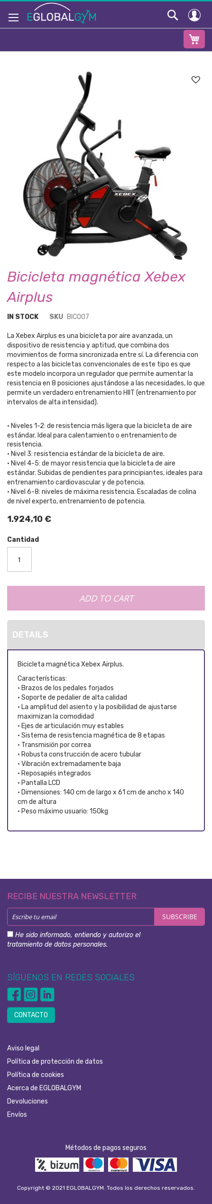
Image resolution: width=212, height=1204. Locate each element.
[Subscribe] (180, 917)
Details (30, 634)
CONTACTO (31, 1015)
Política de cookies (35, 1075)
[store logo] (61, 12)
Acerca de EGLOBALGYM (44, 1088)
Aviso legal (23, 1048)
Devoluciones (27, 1101)
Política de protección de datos (55, 1062)
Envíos (17, 1115)
